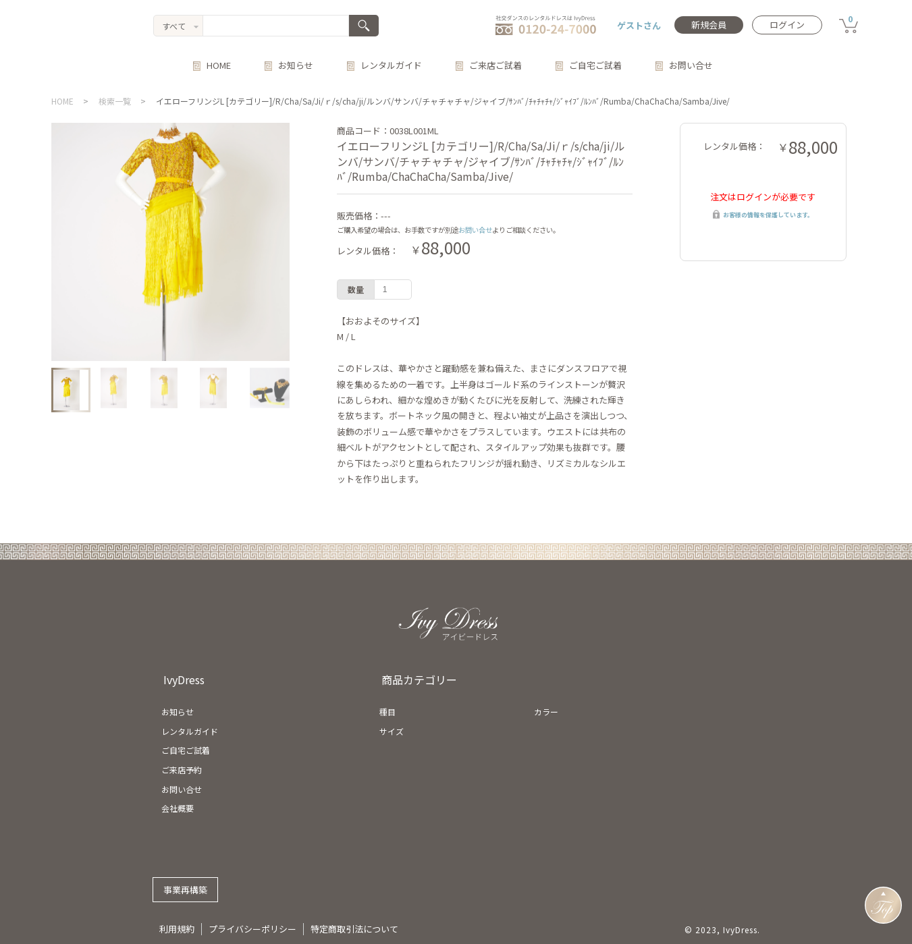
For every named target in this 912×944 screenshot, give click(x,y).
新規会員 (708, 24)
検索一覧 (115, 101)
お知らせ (295, 65)
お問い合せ (691, 65)
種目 (387, 711)
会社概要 (177, 808)
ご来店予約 (181, 769)
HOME (219, 65)
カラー (546, 711)
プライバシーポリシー (252, 928)
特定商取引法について (354, 928)
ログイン (787, 24)
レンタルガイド (391, 65)
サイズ (391, 731)
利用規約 (176, 928)
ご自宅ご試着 (595, 65)
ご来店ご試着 (495, 65)
